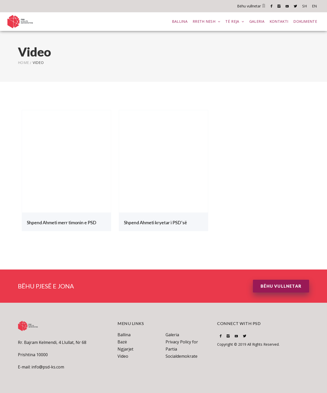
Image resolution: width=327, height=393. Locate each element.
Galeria (256, 21)
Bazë (122, 341)
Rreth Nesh (203, 21)
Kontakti (278, 21)
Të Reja (232, 21)
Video (123, 355)
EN (314, 6)
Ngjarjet (125, 348)
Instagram (279, 6)
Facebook (271, 6)
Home (23, 62)
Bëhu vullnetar (251, 6)
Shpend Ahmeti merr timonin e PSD (61, 222)
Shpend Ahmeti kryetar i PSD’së (155, 222)
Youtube (287, 6)
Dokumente (305, 21)
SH (304, 6)
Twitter (295, 6)
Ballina (179, 21)
